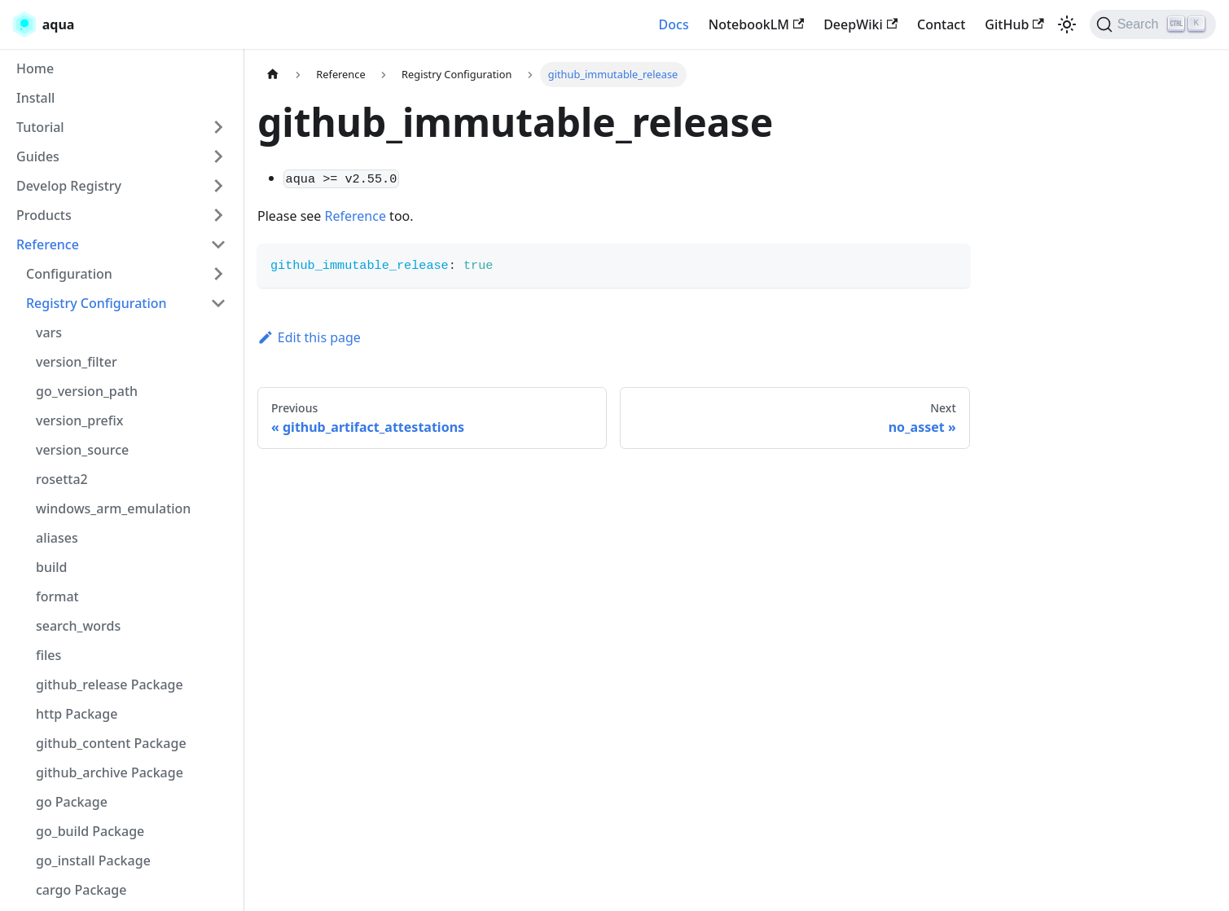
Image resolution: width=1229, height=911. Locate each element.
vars (49, 332)
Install (35, 98)
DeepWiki (860, 24)
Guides (37, 156)
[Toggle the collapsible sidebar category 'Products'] (218, 215)
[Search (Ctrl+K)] (1153, 24)
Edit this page (309, 337)
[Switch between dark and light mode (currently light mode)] (1067, 24)
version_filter (76, 362)
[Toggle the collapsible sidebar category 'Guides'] (218, 156)
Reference (47, 244)
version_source (82, 450)
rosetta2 (62, 479)
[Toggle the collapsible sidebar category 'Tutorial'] (218, 127)
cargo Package (81, 890)
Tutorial (40, 127)
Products (44, 215)
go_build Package (90, 831)
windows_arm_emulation (113, 508)
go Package (72, 802)
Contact (941, 24)
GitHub (1014, 24)
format (57, 596)
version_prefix (80, 420)
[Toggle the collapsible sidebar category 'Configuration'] (218, 274)
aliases (57, 538)
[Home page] (272, 74)
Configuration (69, 274)
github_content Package (111, 743)
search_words (78, 626)
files (48, 655)
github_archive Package (109, 772)
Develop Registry (68, 186)
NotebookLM (756, 24)
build (52, 567)
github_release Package (109, 684)
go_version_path (87, 391)
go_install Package (93, 860)
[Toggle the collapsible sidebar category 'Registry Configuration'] (218, 303)
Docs (674, 24)
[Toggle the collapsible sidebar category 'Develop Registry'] (218, 186)
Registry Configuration (96, 303)
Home (35, 68)
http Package (76, 714)
